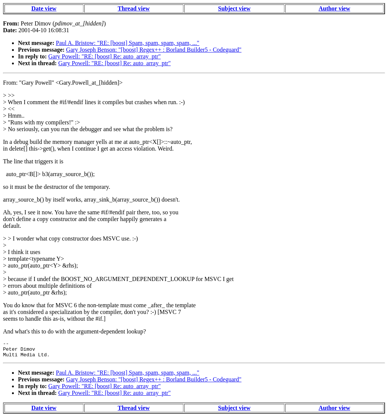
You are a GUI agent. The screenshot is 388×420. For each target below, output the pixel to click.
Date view (43, 8)
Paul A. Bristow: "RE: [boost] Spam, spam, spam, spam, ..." (127, 43)
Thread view (133, 8)
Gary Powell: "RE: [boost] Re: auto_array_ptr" (104, 56)
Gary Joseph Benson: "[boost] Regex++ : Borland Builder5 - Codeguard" (154, 49)
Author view (334, 8)
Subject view (234, 8)
